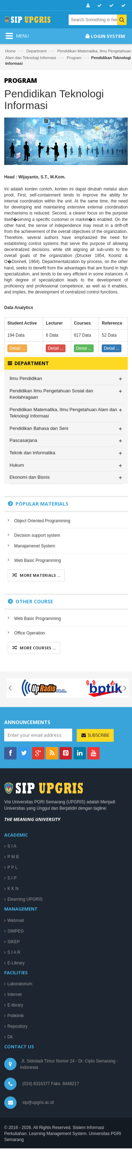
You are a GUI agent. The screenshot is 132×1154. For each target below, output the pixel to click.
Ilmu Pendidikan (26, 496)
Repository (17, 1144)
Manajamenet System (34, 663)
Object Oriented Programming (42, 638)
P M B (13, 974)
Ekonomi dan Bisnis (30, 595)
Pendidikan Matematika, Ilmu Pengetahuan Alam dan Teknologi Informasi (63, 531)
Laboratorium (19, 1101)
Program (74, 58)
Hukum (17, 583)
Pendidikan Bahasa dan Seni (39, 546)
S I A (11, 964)
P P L (12, 985)
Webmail (15, 1038)
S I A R (13, 1070)
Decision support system (37, 653)
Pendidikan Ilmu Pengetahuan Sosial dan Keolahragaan (51, 512)
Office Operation (29, 751)
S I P (12, 996)
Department (36, 51)
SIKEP (13, 1059)
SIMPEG (15, 1049)
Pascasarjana (23, 558)
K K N (12, 1006)
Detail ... (17, 348)
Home (10, 51)
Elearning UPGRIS (25, 1017)
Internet (14, 1112)
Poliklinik (15, 1133)
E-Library (16, 1081)
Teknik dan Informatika (32, 570)
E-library (15, 1123)
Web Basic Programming (37, 678)
